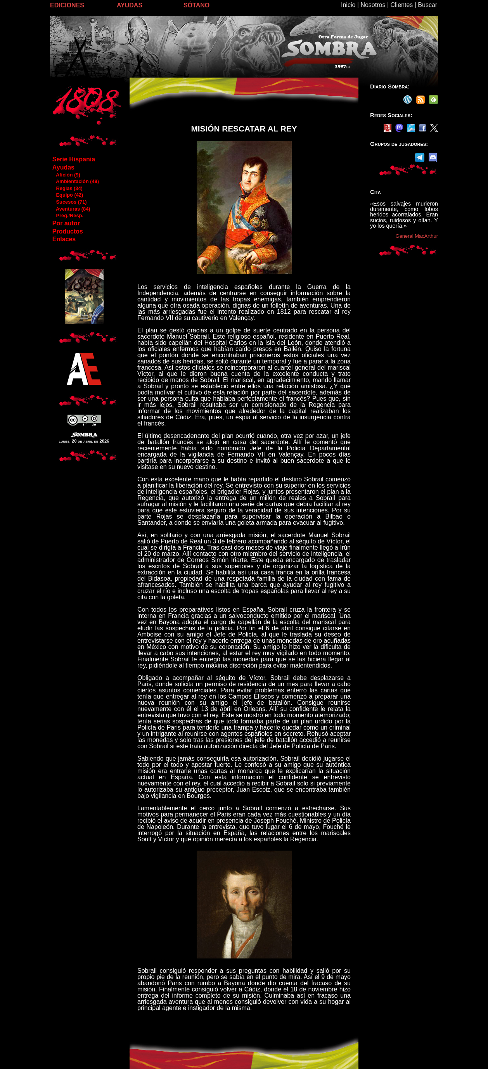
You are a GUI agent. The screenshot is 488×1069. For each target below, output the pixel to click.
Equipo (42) (67, 195)
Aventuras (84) (71, 209)
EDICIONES (67, 5)
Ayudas (63, 167)
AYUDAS (129, 5)
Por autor (66, 223)
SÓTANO (196, 5)
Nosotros (372, 5)
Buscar (427, 5)
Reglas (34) (67, 188)
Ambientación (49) (75, 181)
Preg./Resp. (67, 215)
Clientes (401, 5)
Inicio (348, 5)
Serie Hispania (73, 159)
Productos (67, 231)
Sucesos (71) (69, 202)
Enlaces (64, 239)
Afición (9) (66, 175)
